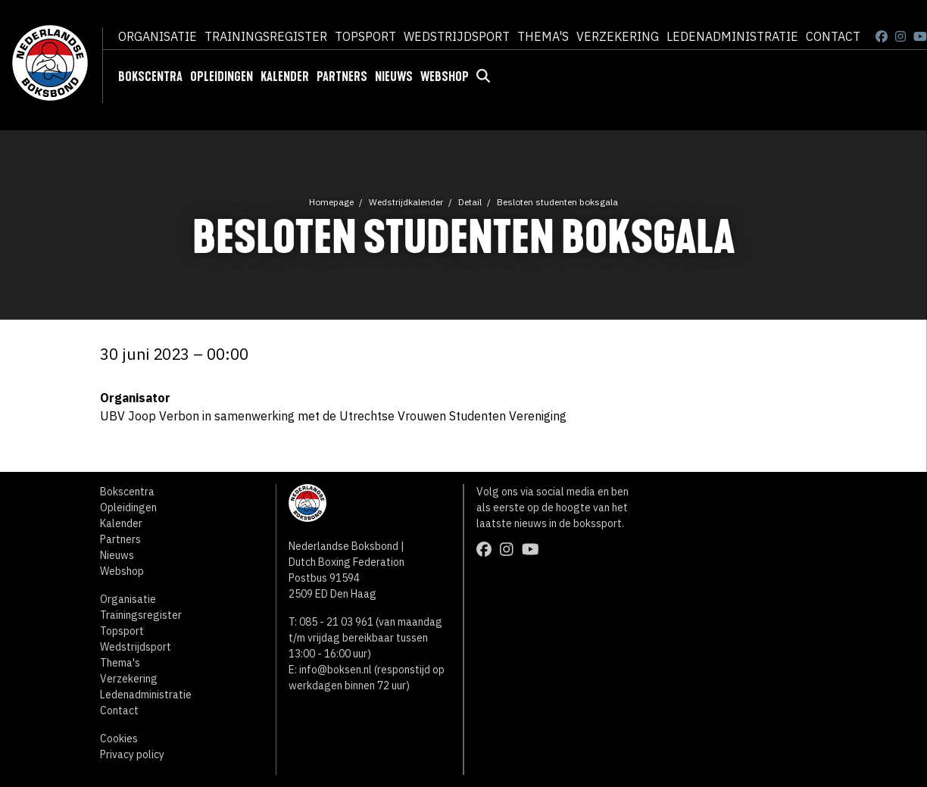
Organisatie (157, 36)
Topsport (365, 36)
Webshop (444, 76)
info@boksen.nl (335, 669)
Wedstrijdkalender (406, 202)
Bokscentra (150, 76)
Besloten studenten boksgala (557, 202)
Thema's (543, 36)
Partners (342, 76)
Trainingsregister (265, 36)
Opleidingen (221, 76)
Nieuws (394, 76)
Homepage (331, 202)
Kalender (285, 76)
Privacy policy (132, 754)
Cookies (119, 738)
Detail (470, 202)
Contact (833, 36)
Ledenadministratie (732, 36)
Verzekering (617, 36)
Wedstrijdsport (457, 36)
